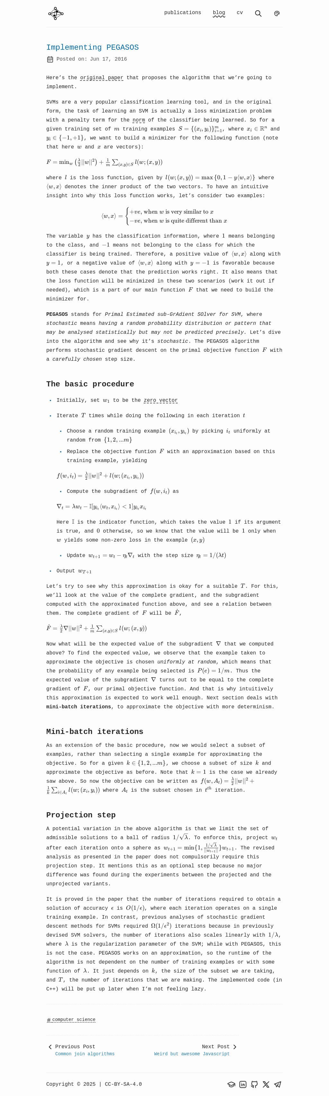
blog (219, 13)
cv (240, 13)
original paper (101, 78)
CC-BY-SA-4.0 (123, 1084)
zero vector (161, 400)
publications (182, 13)
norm (139, 120)
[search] (258, 13)
